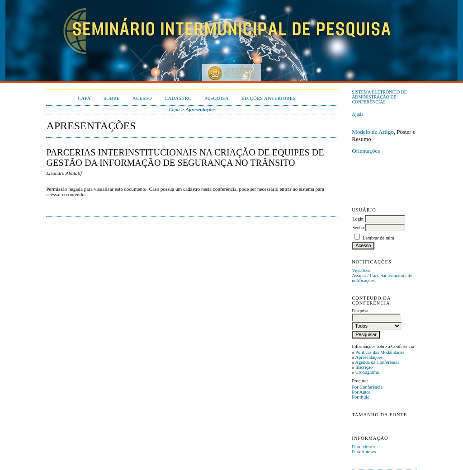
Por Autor (361, 392)
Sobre (112, 98)
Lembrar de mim (378, 237)
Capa (84, 98)
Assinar (359, 275)
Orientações (366, 150)
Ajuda (357, 114)
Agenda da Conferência (377, 362)
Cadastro (178, 98)
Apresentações (369, 357)
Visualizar (361, 270)
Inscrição (364, 367)
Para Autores (364, 451)
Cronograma (367, 372)
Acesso (142, 98)
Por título (360, 397)
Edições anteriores (268, 98)
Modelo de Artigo (372, 131)
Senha (358, 227)
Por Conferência (367, 387)
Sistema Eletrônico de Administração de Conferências (379, 96)
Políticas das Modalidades (380, 352)
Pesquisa (216, 98)
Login (358, 218)
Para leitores (363, 446)
